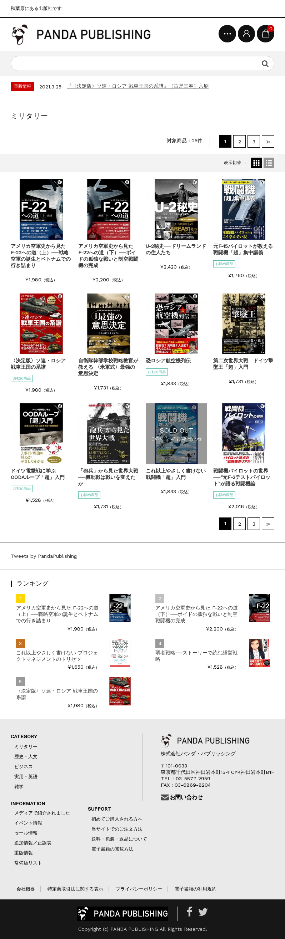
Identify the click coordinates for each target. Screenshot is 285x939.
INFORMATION (28, 803)
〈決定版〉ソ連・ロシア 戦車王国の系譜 (57, 694)
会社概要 (25, 889)
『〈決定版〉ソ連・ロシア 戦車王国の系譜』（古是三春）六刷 (138, 86)
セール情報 (26, 833)
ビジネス (23, 766)
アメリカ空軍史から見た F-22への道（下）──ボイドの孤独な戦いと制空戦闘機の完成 (196, 614)
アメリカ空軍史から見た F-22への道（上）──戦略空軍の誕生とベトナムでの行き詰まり (57, 614)
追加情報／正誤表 (32, 843)
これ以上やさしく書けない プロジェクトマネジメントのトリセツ (57, 656)
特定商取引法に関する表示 (75, 889)
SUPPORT (104, 809)
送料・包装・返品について (119, 839)
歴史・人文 (26, 756)
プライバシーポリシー (139, 889)
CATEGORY (31, 736)
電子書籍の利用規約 (195, 889)
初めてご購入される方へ (119, 819)
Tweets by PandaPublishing (44, 556)
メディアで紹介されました (42, 813)
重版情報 (23, 853)
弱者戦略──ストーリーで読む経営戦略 (196, 656)
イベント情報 (28, 823)
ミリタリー (26, 746)
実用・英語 (26, 776)
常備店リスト (28, 863)
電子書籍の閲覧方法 (112, 849)
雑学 (19, 786)
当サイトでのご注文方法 (116, 829)
